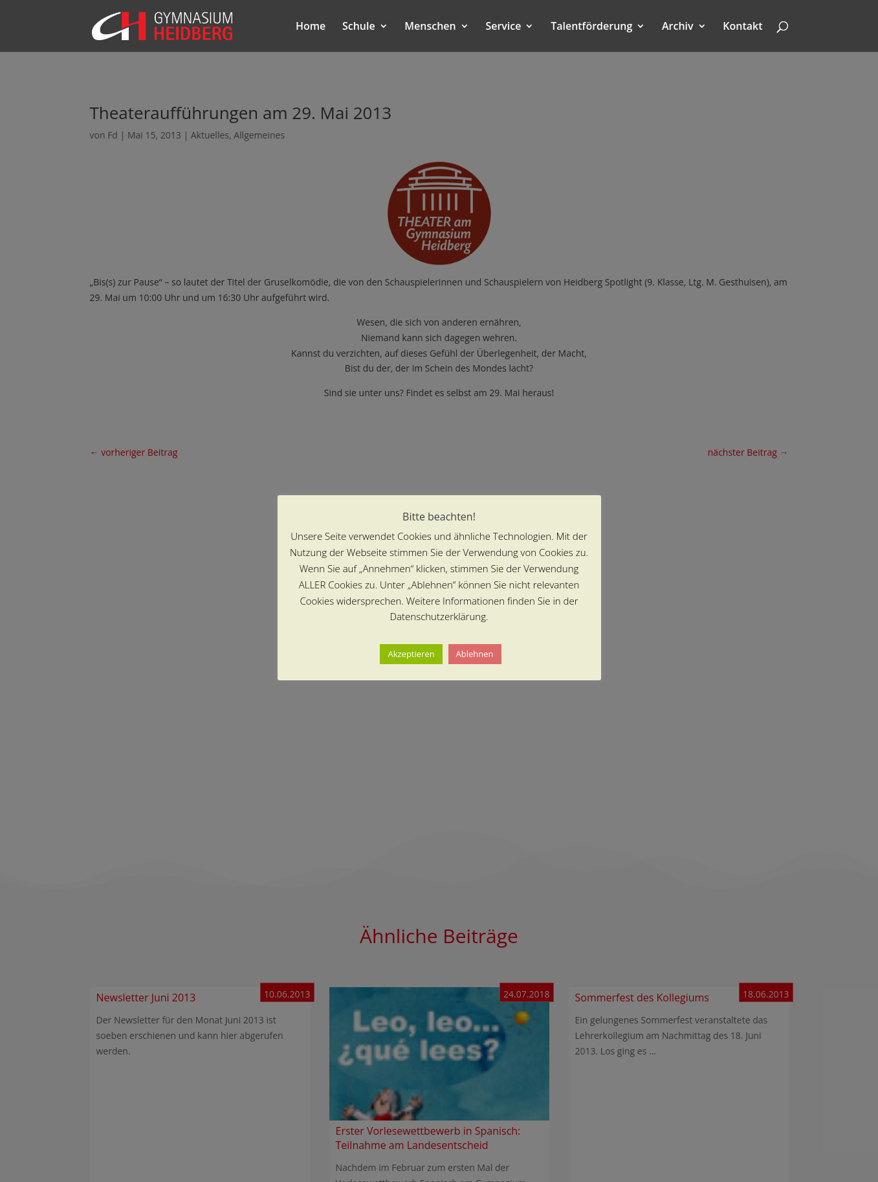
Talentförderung (591, 27)
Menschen (429, 27)
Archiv (678, 27)
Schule (358, 27)
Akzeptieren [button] (411, 654)
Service (503, 27)
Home (310, 27)
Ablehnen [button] (475, 654)
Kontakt (742, 27)
